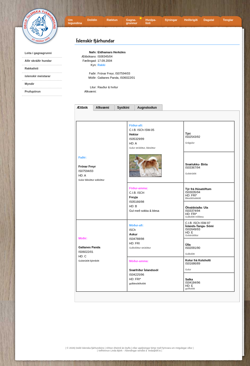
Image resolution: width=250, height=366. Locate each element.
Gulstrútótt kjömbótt (88, 260)
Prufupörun (33, 91)
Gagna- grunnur (131, 21)
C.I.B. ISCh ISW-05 (141, 129)
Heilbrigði (191, 19)
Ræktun (112, 19)
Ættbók (82, 107)
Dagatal (209, 19)
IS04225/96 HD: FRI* (143, 274)
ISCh (132, 229)
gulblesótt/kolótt (137, 283)
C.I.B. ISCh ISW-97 (197, 222)
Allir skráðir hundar (38, 60)
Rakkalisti (31, 68)
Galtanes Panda (108, 77)
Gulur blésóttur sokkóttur (91, 180)
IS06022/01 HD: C (89, 252)
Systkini (123, 107)
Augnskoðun (147, 107)
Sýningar (171, 19)
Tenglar (228, 19)
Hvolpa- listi (150, 21)
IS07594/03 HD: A (87, 171)
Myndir (29, 83)
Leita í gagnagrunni (38, 53)
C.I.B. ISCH (136, 192)
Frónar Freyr (106, 73)
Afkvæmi (102, 107)
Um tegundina (75, 21)
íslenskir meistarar (37, 76)
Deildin (92, 19)
